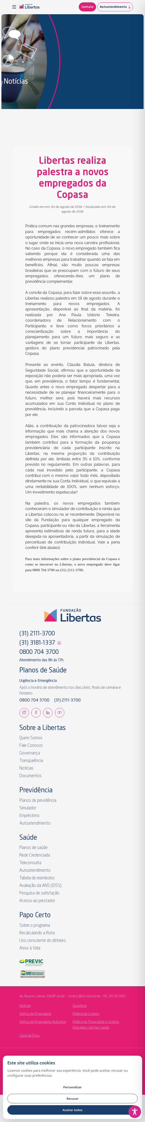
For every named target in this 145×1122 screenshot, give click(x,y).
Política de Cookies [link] (86, 1014)
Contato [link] (87, 7)
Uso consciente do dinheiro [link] (42, 941)
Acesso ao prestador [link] (37, 901)
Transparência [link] (31, 761)
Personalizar (72, 1087)
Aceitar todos (72, 1110)
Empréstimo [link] (29, 816)
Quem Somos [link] (30, 738)
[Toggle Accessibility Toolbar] (134, 1111)
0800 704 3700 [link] (39, 652)
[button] (15, 7)
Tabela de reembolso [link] (37, 878)
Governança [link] (29, 753)
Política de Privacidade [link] (35, 1014)
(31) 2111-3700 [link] (37, 634)
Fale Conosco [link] (31, 745)
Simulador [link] (27, 808)
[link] (29, 7)
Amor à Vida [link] (29, 948)
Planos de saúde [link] (33, 848)
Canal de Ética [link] (29, 1035)
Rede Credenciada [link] (34, 855)
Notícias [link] (26, 768)
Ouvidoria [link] (80, 1006)
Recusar (72, 1098)
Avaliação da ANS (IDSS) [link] (40, 886)
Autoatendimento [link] (116, 6)
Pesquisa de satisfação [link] (39, 893)
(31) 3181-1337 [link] (37, 643)
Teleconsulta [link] (30, 863)
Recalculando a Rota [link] (37, 933)
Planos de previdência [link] (37, 800)
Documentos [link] (30, 776)
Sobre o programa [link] (34, 925)
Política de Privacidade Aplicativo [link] (42, 1022)
